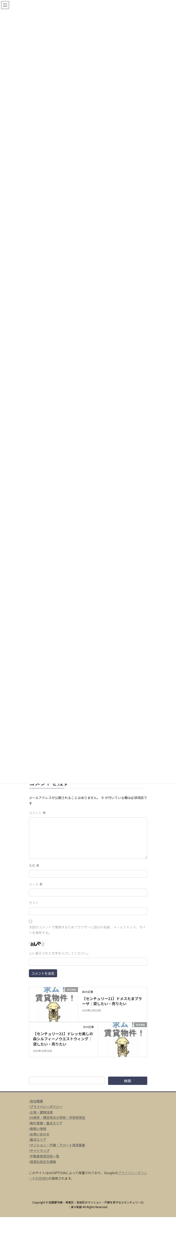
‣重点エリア (37, 1139)
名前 (34, 865)
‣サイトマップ (39, 1150)
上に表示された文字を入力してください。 (59, 953)
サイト (34, 902)
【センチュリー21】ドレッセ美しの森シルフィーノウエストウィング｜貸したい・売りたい (63, 1039)
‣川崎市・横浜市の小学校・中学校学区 (57, 1117)
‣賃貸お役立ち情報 (42, 1161)
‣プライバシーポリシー (46, 1106)
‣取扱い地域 (37, 1128)
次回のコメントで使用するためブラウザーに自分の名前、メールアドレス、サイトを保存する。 (87, 930)
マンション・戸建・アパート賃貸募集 (57, 1145)
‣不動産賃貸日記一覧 (44, 1156)
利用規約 (41, 1178)
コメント (37, 812)
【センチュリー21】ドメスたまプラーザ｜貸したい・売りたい (112, 1001)
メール (36, 884)
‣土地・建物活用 (41, 1112)
